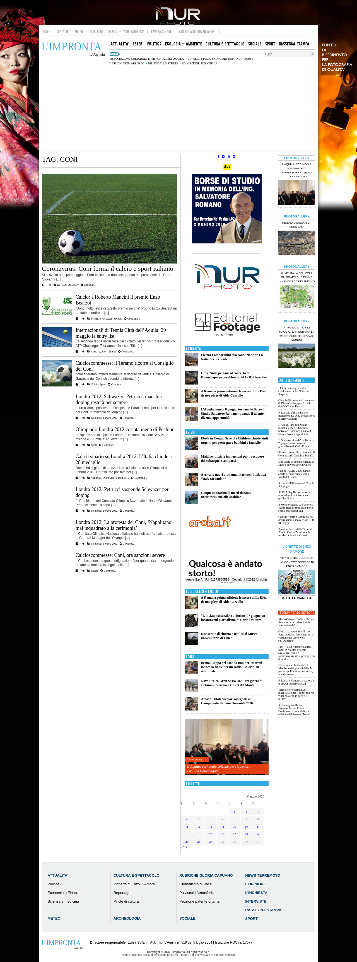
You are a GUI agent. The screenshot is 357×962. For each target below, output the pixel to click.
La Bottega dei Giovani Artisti (197, 31)
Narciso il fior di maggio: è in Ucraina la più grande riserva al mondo (297, 334)
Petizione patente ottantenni (201, 901)
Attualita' (96, 477)
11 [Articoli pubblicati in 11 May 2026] (186, 826)
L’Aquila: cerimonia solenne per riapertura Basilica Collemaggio (218, 768)
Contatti (62, 31)
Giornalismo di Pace (195, 884)
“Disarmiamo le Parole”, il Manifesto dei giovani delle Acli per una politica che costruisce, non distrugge (296, 670)
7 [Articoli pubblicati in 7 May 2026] (222, 819)
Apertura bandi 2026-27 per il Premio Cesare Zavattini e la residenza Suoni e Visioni (295, 532)
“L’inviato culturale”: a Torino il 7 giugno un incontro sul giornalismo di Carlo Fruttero (233, 618)
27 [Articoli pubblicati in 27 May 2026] (210, 841)
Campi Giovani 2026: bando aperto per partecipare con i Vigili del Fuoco (294, 473)
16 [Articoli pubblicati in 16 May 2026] (246, 826)
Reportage (122, 893)
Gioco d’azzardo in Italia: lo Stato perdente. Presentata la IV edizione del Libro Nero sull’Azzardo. (295, 636)
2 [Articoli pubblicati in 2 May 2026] (246, 811)
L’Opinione (255, 884)
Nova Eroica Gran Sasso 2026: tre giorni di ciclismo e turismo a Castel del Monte (231, 683)
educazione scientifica (199, 63)
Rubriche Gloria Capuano (206, 875)
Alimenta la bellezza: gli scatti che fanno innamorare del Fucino (297, 277)
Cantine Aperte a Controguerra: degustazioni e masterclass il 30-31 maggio (296, 519)
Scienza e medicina (63, 901)
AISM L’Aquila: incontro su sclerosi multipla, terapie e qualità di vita (294, 495)
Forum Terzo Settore (297, 612)
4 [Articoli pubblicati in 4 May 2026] (186, 819)
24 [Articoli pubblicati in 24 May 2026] (258, 834)
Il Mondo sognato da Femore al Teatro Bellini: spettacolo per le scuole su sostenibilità (295, 507)
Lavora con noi (161, 31)
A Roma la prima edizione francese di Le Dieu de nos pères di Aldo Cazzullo (234, 393)
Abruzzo (95, 351)
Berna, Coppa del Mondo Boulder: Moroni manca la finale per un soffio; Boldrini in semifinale (231, 667)
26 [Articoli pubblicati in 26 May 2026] (198, 841)
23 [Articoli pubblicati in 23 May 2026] (246, 834)
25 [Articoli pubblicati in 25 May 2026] (186, 841)
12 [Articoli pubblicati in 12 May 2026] (198, 826)
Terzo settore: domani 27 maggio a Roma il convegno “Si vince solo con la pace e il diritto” (296, 694)
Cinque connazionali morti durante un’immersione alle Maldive (226, 495)
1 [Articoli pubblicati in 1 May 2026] (234, 811)
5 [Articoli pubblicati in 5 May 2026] (198, 819)
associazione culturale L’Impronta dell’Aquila (147, 58)
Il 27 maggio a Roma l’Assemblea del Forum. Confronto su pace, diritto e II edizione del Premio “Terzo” (295, 710)
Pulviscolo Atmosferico (197, 893)
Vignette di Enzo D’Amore (134, 884)
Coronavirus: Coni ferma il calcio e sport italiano (107, 268)
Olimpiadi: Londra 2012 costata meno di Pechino (125, 429)
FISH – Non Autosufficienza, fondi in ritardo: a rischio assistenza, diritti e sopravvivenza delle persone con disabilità (296, 653)
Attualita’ (58, 875)
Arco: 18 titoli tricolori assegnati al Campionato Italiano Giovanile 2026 (227, 701)
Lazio (109, 318)
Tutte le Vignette (296, 598)
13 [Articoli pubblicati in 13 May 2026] (210, 826)
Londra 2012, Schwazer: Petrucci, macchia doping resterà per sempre (119, 399)
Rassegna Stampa (263, 910)
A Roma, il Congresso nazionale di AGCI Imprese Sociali (296, 682)
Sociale (118, 318)
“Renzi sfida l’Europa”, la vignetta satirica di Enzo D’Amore (297, 562)
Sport (76, 284)
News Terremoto (262, 875)
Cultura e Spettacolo (202, 591)
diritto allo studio (163, 63)
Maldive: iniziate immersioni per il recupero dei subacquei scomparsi (232, 459)
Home (46, 31)
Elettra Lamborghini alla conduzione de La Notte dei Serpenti (293, 391)
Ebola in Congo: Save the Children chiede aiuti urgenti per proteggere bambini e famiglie (234, 440)
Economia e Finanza (64, 893)
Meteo (79, 31)
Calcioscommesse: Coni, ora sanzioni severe (120, 555)
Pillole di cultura (126, 901)
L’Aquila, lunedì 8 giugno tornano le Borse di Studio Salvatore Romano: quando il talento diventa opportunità (233, 413)
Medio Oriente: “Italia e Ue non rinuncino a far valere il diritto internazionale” (296, 622)
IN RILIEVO (64, 284)
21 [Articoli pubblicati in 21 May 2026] (222, 834)
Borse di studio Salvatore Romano (214, 58)
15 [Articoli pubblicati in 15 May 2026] (234, 826)
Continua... (88, 284)
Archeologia (127, 918)
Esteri (190, 432)
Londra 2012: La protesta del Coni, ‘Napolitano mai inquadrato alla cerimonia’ (123, 525)
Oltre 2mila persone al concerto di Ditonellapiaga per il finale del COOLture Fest (234, 375)
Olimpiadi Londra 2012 (104, 417)
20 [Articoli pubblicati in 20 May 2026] (210, 834)
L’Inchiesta (256, 893)
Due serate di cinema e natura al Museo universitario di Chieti (229, 636)
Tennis (112, 351)
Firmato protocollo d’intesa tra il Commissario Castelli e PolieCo (296, 454)
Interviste (255, 901)
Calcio (94, 384)
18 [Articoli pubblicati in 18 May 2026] (186, 834)
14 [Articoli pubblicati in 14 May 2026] (222, 826)
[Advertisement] (178, 109)
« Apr (184, 847)
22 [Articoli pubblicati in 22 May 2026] (234, 834)
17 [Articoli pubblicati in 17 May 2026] (258, 826)
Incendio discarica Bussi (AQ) (297, 224)
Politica (53, 884)
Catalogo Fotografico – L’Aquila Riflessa (117, 31)
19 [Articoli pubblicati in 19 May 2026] (198, 834)
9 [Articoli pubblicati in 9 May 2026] (246, 819)
